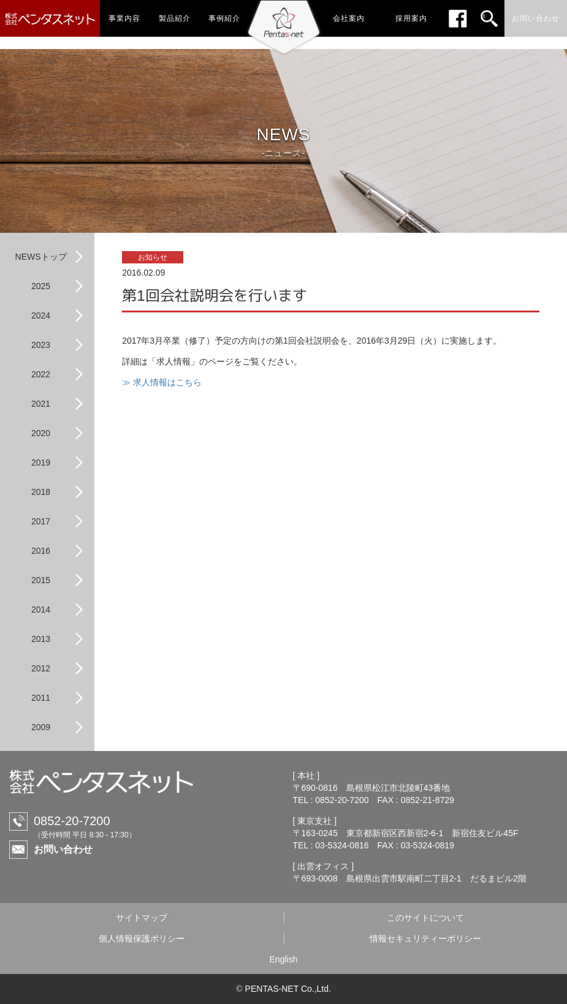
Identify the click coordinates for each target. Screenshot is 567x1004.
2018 (40, 492)
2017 (40, 521)
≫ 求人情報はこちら (162, 382)
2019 (40, 462)
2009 (40, 727)
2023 (40, 345)
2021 (40, 404)
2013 (40, 639)
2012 (40, 668)
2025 (40, 286)
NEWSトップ (41, 257)
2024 (40, 315)
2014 (40, 609)
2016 (40, 551)
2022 (40, 374)
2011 (40, 698)
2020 (40, 433)
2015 (40, 580)
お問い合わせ (63, 849)
